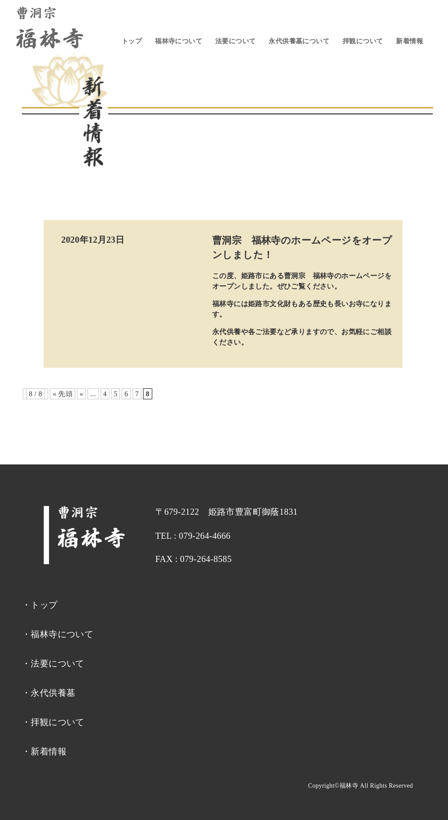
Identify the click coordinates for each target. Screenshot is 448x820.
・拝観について (53, 722)
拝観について (363, 41)
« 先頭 (62, 394)
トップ (132, 41)
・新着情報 (44, 751)
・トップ (40, 605)
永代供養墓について (299, 41)
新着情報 (409, 41)
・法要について (53, 663)
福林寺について (178, 41)
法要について (235, 41)
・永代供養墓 (48, 693)
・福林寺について (57, 634)
